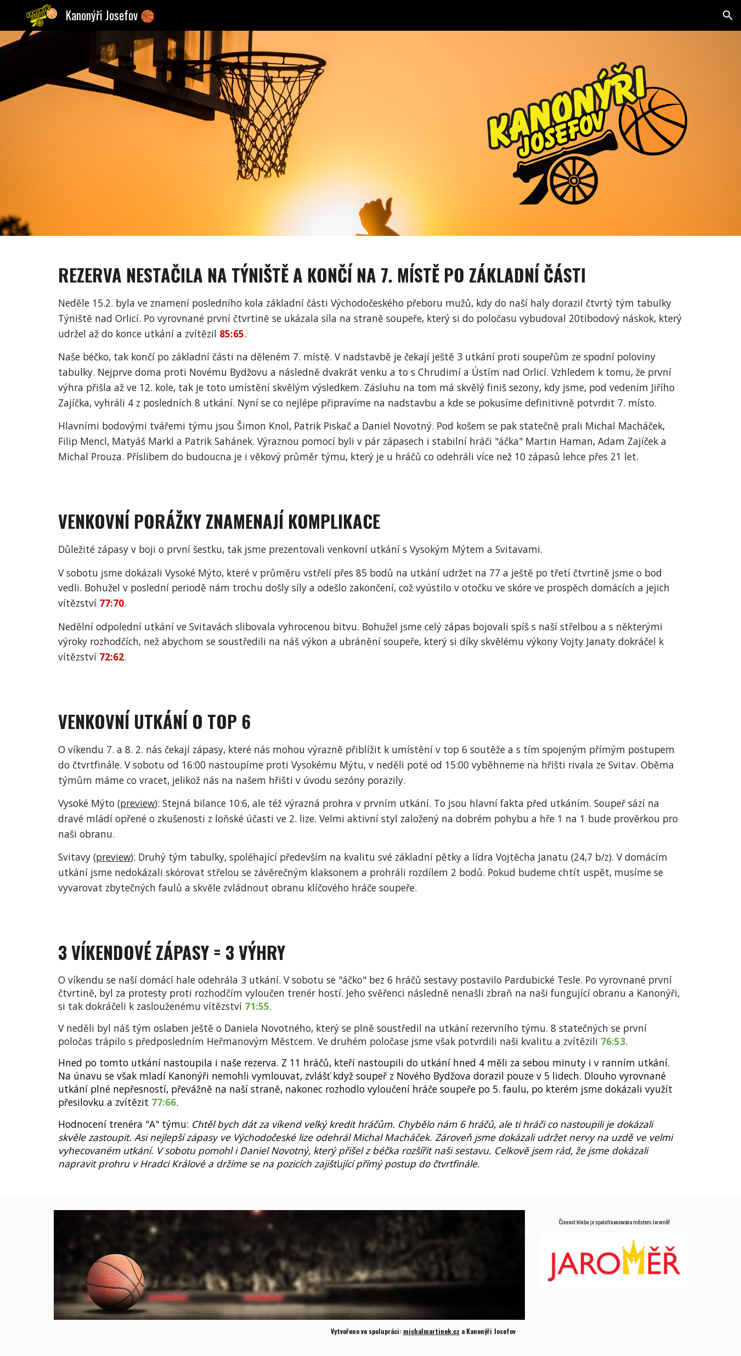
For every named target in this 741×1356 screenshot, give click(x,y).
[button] (728, 15)
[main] (370, 359)
